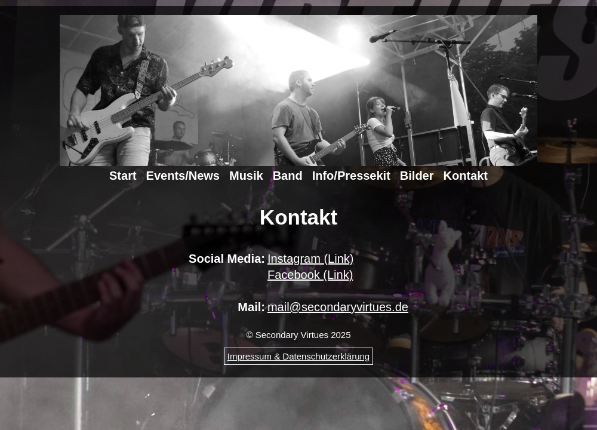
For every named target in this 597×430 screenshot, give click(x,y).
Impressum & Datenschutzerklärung (298, 356)
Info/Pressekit (351, 175)
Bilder (417, 175)
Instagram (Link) (310, 258)
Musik (246, 175)
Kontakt (466, 175)
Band (288, 175)
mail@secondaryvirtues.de (337, 307)
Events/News (183, 175)
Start (123, 175)
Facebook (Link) (310, 274)
